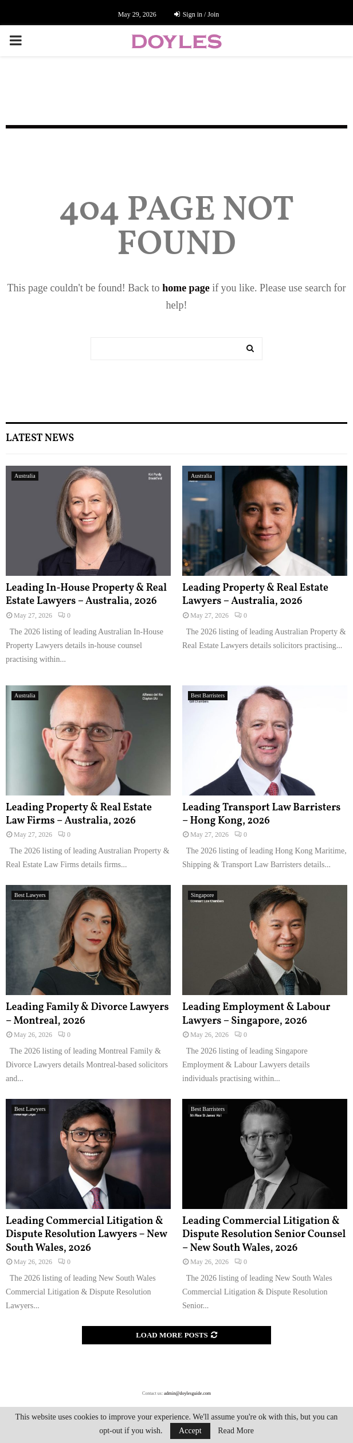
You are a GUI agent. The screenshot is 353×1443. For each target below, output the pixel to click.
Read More (236, 1431)
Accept (190, 1430)
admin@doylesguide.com (187, 1393)
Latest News (40, 438)
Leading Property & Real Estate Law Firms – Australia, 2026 (79, 814)
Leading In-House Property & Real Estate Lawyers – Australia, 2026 (86, 595)
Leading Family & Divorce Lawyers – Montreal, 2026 (87, 1014)
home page (186, 288)
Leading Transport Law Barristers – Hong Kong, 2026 (261, 814)
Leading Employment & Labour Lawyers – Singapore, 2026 (256, 1014)
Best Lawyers (30, 895)
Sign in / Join (196, 14)
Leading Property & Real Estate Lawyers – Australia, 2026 (255, 595)
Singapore (202, 895)
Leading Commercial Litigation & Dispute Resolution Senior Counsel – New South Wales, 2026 (264, 1234)
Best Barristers (208, 695)
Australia (25, 476)
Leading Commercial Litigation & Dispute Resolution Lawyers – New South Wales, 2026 (86, 1234)
